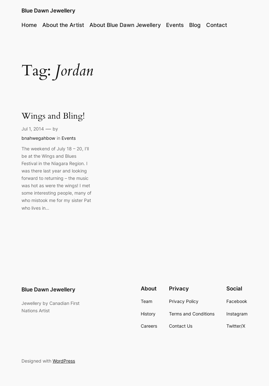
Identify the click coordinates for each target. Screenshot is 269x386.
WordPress (64, 361)
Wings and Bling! (53, 116)
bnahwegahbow (38, 138)
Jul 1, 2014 (32, 128)
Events (69, 138)
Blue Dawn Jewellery (48, 10)
